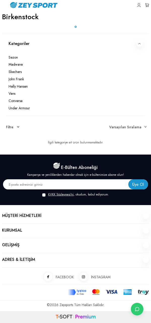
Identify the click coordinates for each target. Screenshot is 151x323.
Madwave (16, 64)
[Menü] (4, 4)
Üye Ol (138, 184)
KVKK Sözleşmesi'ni (61, 194)
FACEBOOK (57, 277)
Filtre (12, 127)
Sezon (13, 57)
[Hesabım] (139, 5)
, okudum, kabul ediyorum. (75, 194)
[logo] (61, 5)
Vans (12, 93)
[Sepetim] (147, 5)
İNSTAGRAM (93, 277)
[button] (76, 27)
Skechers (15, 71)
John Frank (16, 79)
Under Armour (19, 108)
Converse (15, 100)
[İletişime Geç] (137, 309)
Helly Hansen (18, 86)
